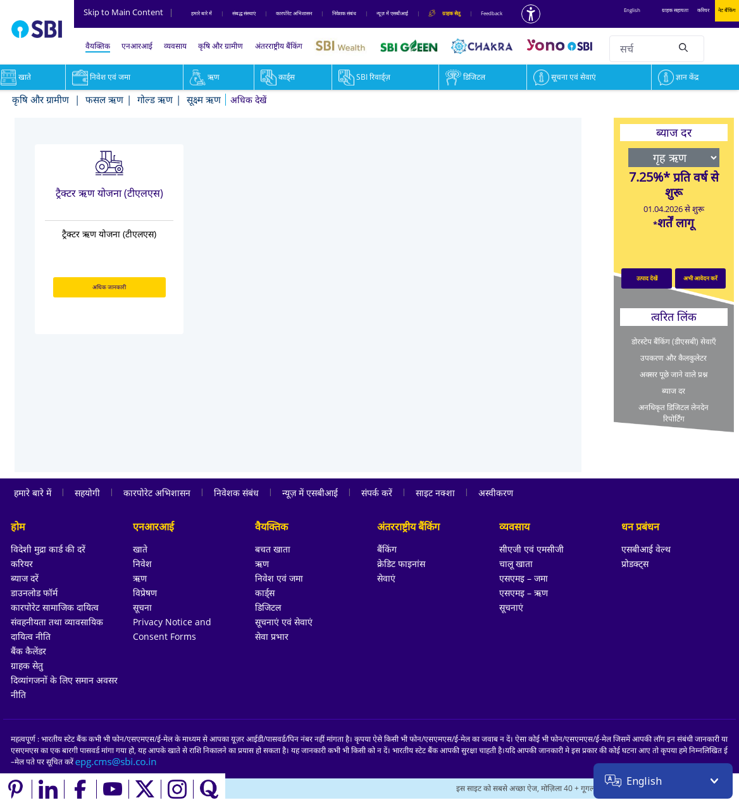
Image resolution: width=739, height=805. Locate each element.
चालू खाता (516, 564)
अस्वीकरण (495, 493)
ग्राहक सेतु (27, 665)
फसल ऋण (104, 99)
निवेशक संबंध (344, 12)
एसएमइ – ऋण (523, 593)
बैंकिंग (387, 549)
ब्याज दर (673, 390)
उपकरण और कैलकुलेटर (673, 358)
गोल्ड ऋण (155, 99)
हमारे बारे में (201, 12)
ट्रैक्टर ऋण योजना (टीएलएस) (109, 193)
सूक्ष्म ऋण (204, 99)
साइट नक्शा (435, 493)
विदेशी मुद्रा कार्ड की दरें (48, 549)
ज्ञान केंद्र (678, 77)
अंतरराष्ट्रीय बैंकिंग (278, 46)
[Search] (683, 47)
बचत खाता (272, 549)
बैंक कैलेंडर (28, 651)
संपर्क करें (376, 493)
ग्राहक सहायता (675, 9)
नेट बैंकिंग (727, 9)
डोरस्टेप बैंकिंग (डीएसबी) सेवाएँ (673, 341)
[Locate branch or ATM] (619, 789)
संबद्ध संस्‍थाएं (244, 12)
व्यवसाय (175, 46)
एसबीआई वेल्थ (646, 549)
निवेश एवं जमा (101, 77)
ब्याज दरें (25, 578)
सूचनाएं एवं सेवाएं (284, 622)
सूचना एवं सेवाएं (564, 77)
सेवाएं (386, 578)
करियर (703, 9)
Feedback (491, 12)
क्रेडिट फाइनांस (401, 564)
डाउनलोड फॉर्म (34, 593)
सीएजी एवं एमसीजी (531, 549)
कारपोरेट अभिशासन (294, 12)
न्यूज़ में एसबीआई (392, 12)
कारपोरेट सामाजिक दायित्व (55, 607)
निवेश (142, 564)
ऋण (205, 77)
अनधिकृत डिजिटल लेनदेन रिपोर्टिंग (673, 413)
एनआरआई (136, 46)
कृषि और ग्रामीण (220, 46)
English (632, 9)
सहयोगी (87, 493)
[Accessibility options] (530, 13)
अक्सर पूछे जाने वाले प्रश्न (673, 374)
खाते (140, 549)
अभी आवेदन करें (700, 278)
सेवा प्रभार (272, 636)
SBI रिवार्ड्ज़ (364, 77)
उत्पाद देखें (647, 278)
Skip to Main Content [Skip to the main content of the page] (128, 12)
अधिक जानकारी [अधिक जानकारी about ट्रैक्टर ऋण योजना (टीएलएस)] (109, 287)
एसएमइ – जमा (523, 578)
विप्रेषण (145, 593)
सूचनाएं (511, 607)
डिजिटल (465, 77)
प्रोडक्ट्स (635, 564)
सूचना (142, 607)
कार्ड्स (278, 77)
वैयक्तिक (97, 46)
